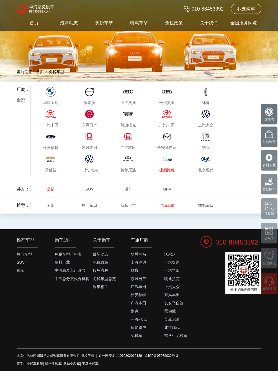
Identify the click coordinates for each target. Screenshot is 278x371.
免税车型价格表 (68, 254)
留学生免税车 (175, 335)
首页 (34, 23)
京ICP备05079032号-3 (161, 356)
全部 (21, 100)
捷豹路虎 (138, 327)
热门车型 (89, 205)
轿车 (128, 189)
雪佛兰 (170, 311)
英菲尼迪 (172, 319)
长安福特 (138, 295)
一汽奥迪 (172, 262)
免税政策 (174, 23)
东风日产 (138, 278)
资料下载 (62, 262)
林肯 (134, 270)
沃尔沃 (170, 254)
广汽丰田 (138, 286)
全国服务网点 (243, 23)
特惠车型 (139, 23)
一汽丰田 (172, 270)
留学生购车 (53, 364)
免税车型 (104, 23)
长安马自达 (174, 303)
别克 (134, 311)
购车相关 (100, 286)
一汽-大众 (139, 319)
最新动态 (69, 23)
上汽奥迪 (138, 262)
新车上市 (128, 205)
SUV (90, 189)
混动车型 (167, 205)
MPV (167, 189)
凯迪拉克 (172, 278)
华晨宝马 (138, 254)
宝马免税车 (90, 364)
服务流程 (100, 270)
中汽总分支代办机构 (72, 278)
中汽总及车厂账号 (70, 270)
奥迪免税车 (71, 364)
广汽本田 (138, 303)
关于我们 (209, 23)
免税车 (136, 335)
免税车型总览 (104, 278)
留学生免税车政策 (30, 364)
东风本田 (172, 295)
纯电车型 (205, 205)
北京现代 (172, 327)
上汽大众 (172, 286)
